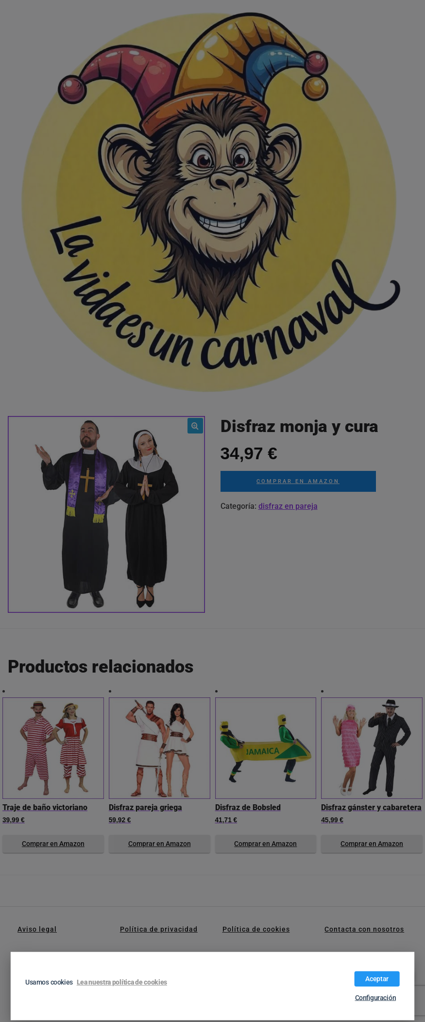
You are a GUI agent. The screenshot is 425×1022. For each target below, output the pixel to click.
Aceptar (377, 979)
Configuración (375, 998)
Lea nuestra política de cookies (122, 982)
